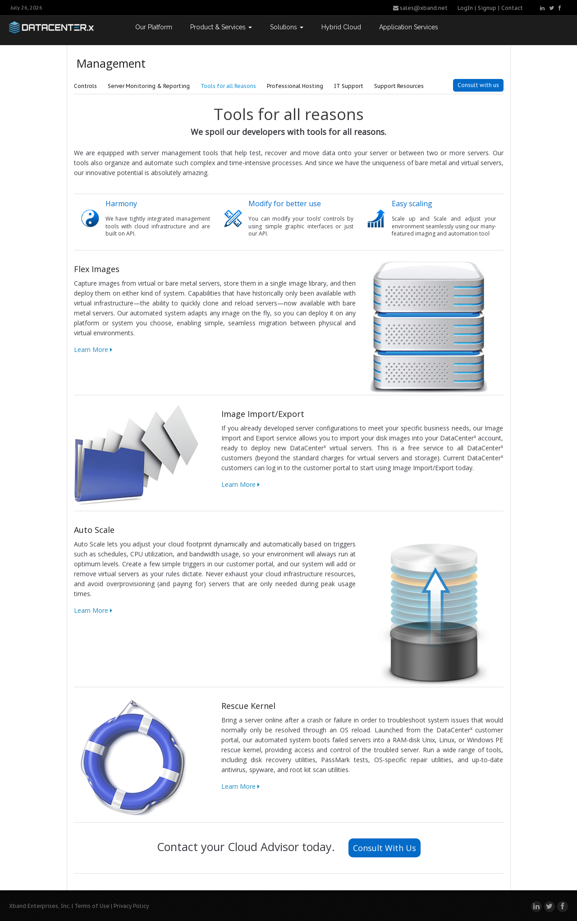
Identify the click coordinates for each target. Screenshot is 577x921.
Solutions (286, 27)
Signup (487, 8)
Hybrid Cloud (341, 27)
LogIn (465, 8)
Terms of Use (92, 905)
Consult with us (478, 85)
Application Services (408, 27)
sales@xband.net (420, 8)
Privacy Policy (131, 905)
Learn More (93, 349)
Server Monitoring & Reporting (149, 86)
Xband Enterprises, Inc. (39, 905)
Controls (85, 86)
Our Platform (153, 27)
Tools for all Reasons (228, 86)
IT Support (348, 86)
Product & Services (221, 27)
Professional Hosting (295, 86)
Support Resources (399, 86)
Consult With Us (384, 847)
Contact (512, 8)
